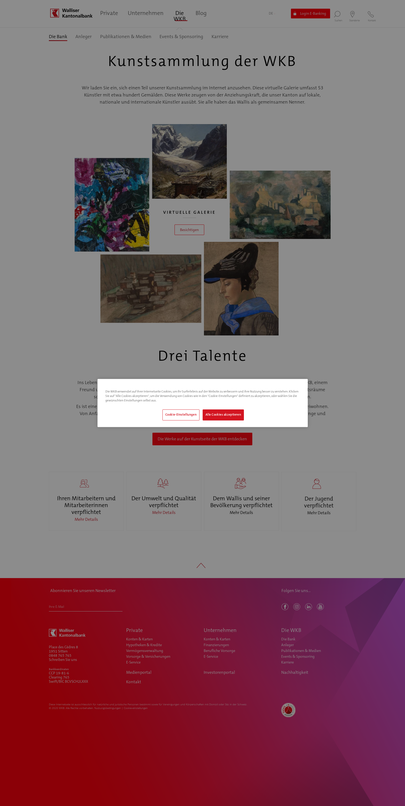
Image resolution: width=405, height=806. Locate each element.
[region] (203, 403)
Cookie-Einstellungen (181, 415)
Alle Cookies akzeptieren (223, 415)
